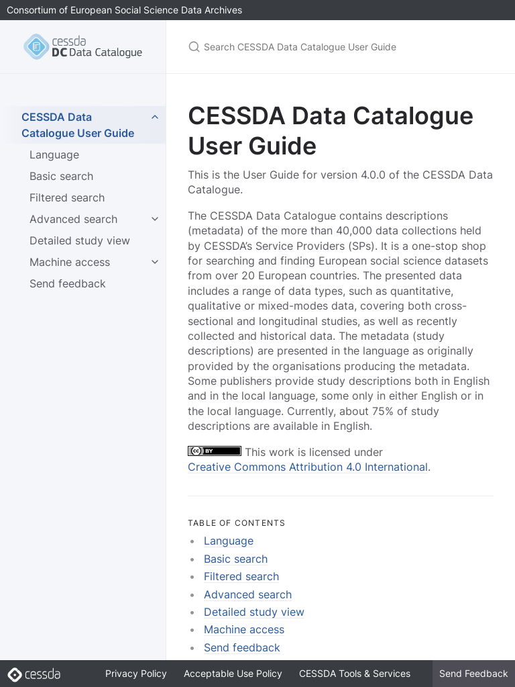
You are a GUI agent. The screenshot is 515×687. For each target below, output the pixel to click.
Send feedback (68, 283)
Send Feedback (473, 673)
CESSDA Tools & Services (354, 673)
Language (54, 154)
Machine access (70, 262)
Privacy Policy (136, 673)
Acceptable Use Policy (233, 673)
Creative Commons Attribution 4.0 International (308, 466)
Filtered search (67, 197)
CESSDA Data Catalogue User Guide (77, 125)
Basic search (61, 176)
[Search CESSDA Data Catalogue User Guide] (340, 46)
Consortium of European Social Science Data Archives (124, 9)
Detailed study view (80, 240)
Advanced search (73, 219)
